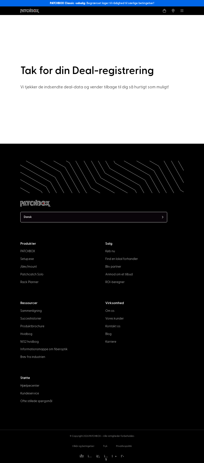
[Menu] (182, 10)
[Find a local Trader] (173, 10)
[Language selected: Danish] (93, 217)
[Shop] (164, 10)
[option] (14, 459)
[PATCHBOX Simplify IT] (69, 203)
